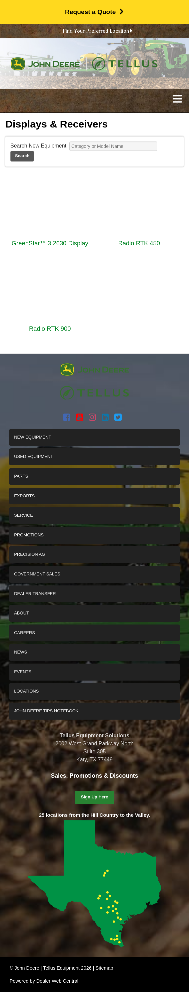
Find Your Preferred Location (97, 31)
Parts (21, 476)
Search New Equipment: (39, 146)
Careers (24, 632)
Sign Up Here (94, 796)
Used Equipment (33, 456)
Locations (26, 691)
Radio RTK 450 (139, 243)
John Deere (45, 63)
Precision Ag (29, 554)
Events (22, 671)
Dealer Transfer (35, 593)
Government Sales (37, 573)
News (20, 652)
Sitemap (104, 968)
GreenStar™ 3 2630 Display (50, 243)
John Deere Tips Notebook (46, 710)
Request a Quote (94, 11)
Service (23, 515)
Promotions (29, 534)
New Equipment (32, 437)
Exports (24, 495)
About (21, 612)
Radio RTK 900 (50, 328)
